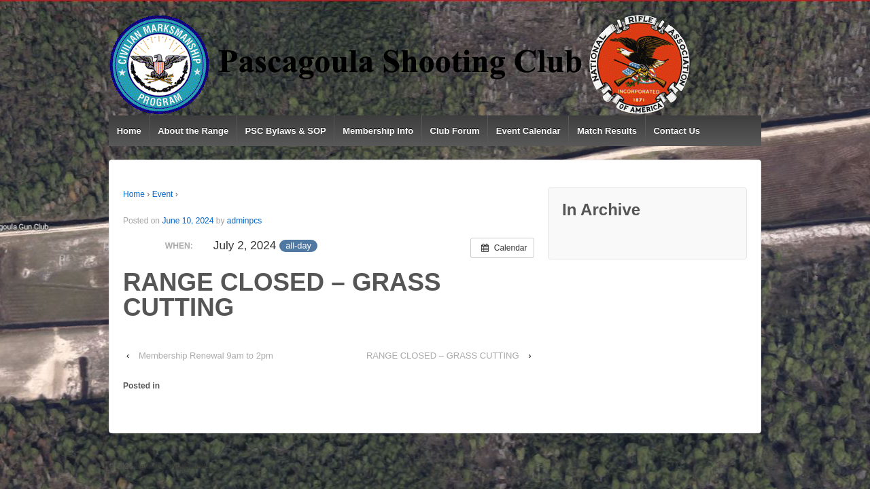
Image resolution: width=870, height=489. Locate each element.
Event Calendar (528, 131)
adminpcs (244, 220)
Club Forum (455, 131)
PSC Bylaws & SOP (285, 131)
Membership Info (378, 131)
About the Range (193, 131)
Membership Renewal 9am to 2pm (206, 355)
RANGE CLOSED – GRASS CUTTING (442, 355)
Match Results (607, 131)
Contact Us (676, 131)
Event (162, 194)
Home (129, 131)
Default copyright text (169, 466)
